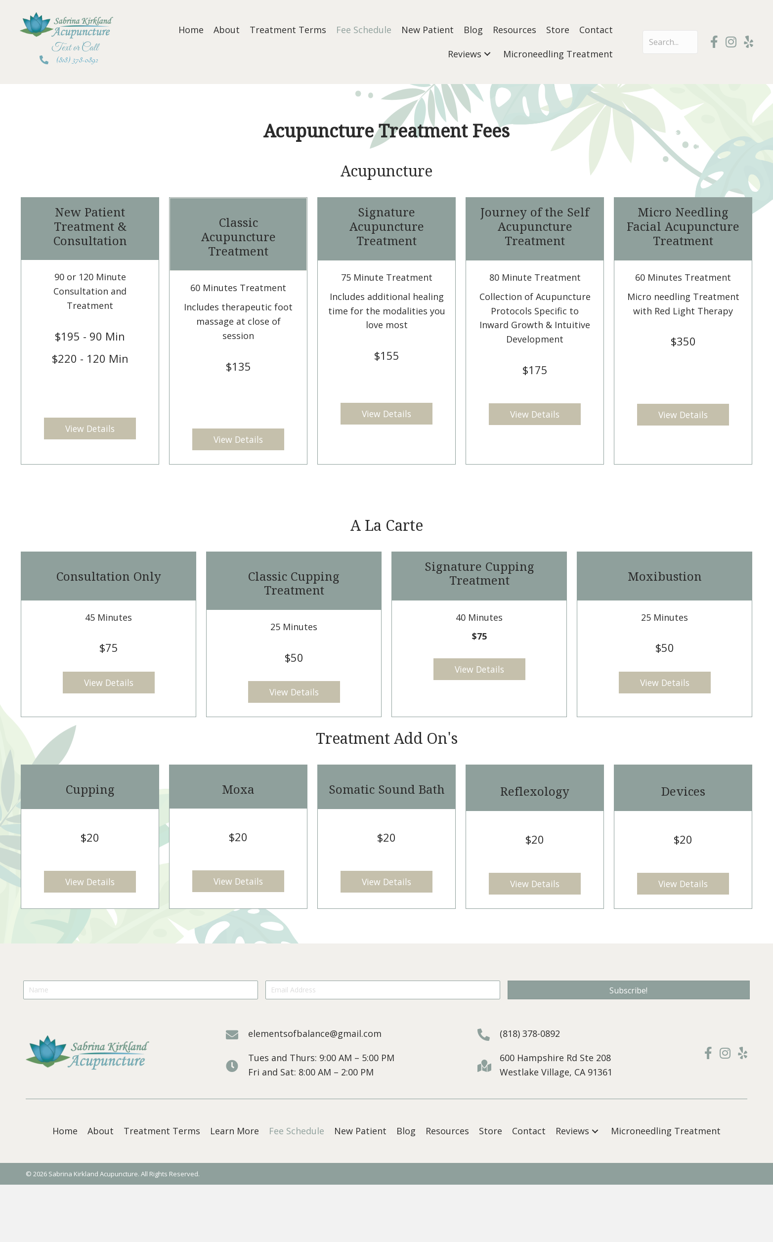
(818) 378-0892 (77, 60)
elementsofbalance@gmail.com (315, 1034)
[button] (487, 54)
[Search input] (670, 42)
